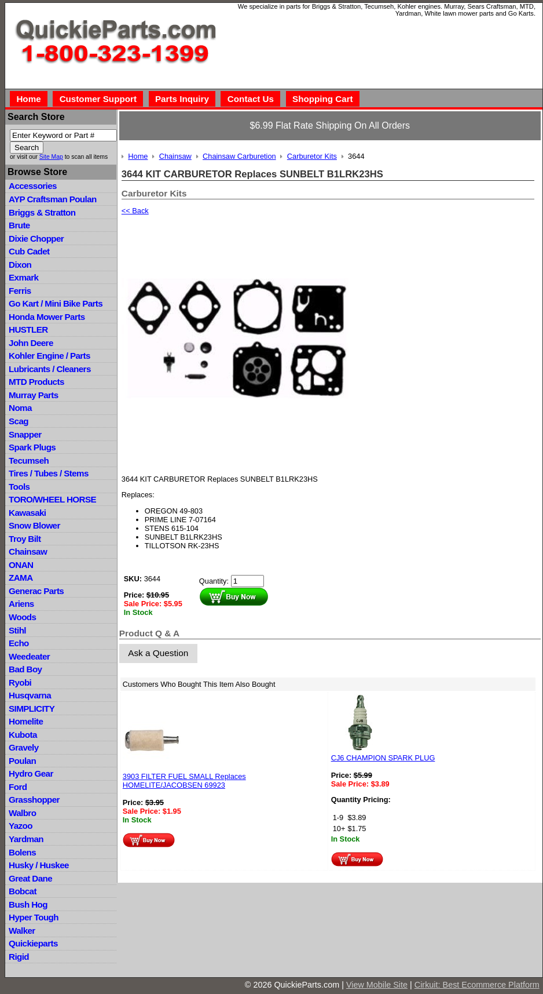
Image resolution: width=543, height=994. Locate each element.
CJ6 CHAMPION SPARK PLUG (383, 757)
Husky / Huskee (39, 865)
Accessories (33, 186)
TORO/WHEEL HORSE (52, 499)
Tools (19, 486)
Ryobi (20, 682)
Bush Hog (28, 904)
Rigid (19, 957)
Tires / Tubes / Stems (49, 473)
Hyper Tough (33, 917)
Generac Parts (36, 591)
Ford (18, 787)
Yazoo (20, 826)
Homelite (26, 721)
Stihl (17, 630)
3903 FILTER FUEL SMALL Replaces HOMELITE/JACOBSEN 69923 (184, 780)
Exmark (23, 277)
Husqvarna (30, 695)
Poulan (22, 761)
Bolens (22, 852)
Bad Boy (25, 669)
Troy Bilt (25, 539)
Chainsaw (28, 551)
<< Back (135, 210)
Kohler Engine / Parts (49, 356)
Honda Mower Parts (47, 317)
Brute (19, 225)
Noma (20, 408)
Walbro (22, 813)
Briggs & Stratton (42, 212)
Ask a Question (158, 653)
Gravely (23, 747)
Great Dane (30, 878)
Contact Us (251, 99)
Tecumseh (29, 460)
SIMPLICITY (31, 708)
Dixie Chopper (36, 238)
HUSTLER (28, 329)
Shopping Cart (322, 99)
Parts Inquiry (182, 99)
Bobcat (22, 891)
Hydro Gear (31, 773)
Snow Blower (34, 525)
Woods (22, 617)
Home (28, 99)
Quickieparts (33, 943)
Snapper (25, 434)
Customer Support (98, 99)
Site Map (51, 157)
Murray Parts (33, 395)
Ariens (21, 604)
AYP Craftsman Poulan (53, 199)
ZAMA (20, 577)
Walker (22, 930)
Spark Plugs (32, 447)
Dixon (20, 265)
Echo (19, 643)
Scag (18, 421)
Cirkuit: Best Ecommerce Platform (477, 984)
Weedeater (29, 656)
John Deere (31, 343)
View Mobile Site (377, 984)
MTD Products (36, 382)
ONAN (21, 565)
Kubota (23, 735)
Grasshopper (34, 799)
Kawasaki (27, 513)
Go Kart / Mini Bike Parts (55, 303)
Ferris (20, 291)
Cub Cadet (29, 251)
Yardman (26, 839)
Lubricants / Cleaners (50, 369)
